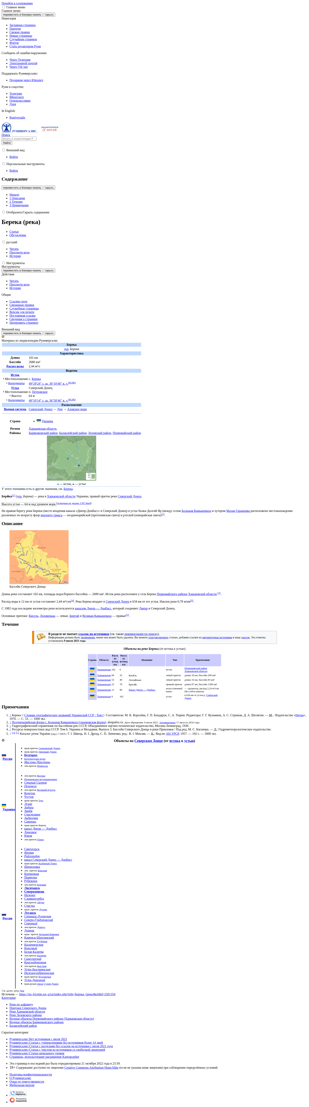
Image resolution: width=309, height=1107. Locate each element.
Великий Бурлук (46, 789)
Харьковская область (43, 428)
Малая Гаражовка (238, 510)
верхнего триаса (51, 515)
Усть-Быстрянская (37, 969)
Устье (15, 388)
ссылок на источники (93, 634)
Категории (9, 997)
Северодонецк (34, 891)
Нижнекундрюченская (39, 973)
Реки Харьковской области (27, 1011)
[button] (3, 7)
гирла (40, 983)
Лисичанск (32, 888)
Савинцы (30, 821)
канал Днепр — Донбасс (40, 828)
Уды (40, 800)
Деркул (41, 927)
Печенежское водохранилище (40, 779)
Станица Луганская (37, 916)
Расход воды (15, 366)
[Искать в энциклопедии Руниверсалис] (19, 139)
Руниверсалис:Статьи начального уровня (36, 1053)
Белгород (30, 755)
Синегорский (32, 958)
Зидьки (29, 807)
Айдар (40, 902)
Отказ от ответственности (26, 1081)
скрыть (49, 14)
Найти (7, 142)
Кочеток (29, 793)
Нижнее (29, 895)
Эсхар (28, 804)
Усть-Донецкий (34, 980)
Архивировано (167, 722)
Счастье (29, 905)
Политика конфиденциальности (30, 1074)
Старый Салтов (35, 782)
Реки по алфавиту (21, 1004)
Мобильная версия (21, 1085)
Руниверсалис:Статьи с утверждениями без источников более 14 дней (56, 1042)
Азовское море (77, 409)
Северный (30, 923)
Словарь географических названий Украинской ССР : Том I (64, 715)
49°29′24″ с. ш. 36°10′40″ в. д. (48, 383)
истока (174, 741)
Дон (59, 409)
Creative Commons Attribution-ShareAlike (91, 1067)
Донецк (29, 930)
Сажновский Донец (49, 748)
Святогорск (31, 849)
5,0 (13, 732)
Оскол (40, 839)
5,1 (17, 732)
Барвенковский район (43, 433)
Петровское (40, 392)
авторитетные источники (217, 637)
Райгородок (32, 856)
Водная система (15, 409)
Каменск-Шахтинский (39, 937)
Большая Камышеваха (196, 510)
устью (189, 741)
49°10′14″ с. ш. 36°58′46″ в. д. (48, 400)
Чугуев (29, 796)
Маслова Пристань (37, 762)
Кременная (31, 874)
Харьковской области (61, 496)
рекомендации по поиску (141, 634)
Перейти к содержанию (17, 3)
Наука (299, 715)
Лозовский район (99, 433)
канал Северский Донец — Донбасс (48, 859)
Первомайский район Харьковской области (195, 670)
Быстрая (41, 966)
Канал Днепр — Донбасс (142, 690)
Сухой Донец (51, 983)
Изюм (28, 835)
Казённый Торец (47, 863)
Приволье (30, 877)
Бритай (74, 616)
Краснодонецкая (35, 962)
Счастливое (32, 814)
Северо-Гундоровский (38, 920)
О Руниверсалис (20, 1078)
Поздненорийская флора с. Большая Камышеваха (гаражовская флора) (59, 722)
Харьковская (104, 669)
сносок (245, 637)
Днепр (143, 608)
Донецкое (30, 832)
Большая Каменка (49, 934)
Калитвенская (33, 944)
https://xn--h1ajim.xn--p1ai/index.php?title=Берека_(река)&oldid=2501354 (67, 994)
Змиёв (28, 811)
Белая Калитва (34, 951)
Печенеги (30, 786)
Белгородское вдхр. (35, 758)
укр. (66, 349)
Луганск (30, 912)
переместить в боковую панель (22, 14)
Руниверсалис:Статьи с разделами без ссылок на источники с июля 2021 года (61, 1046)
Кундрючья (44, 976)
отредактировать (158, 637)
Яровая (29, 852)
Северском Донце (148, 741)
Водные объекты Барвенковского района (36, 1022)
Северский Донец (40, 409)
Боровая (41, 884)
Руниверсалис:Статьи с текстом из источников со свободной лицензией (57, 1049)
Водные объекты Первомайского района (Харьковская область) (51, 1018)
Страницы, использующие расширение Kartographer (44, 1056)
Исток (15, 375)
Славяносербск (34, 898)
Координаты (16, 383)
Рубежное (30, 881)
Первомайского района (172, 594)
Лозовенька (47, 616)
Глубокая (42, 941)
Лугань (43, 909)
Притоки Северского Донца (27, 1008)
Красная (42, 870)
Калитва (41, 955)
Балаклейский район (73, 433)
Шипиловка (32, 866)
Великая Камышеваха (97, 616)
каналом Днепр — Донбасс (93, 608)
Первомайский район (127, 433)
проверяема (88, 637)
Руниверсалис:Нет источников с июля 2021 (38, 1039)
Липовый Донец (47, 751)
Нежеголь (42, 765)
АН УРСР (172, 733)
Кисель (33, 616)
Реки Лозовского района (25, 1015)
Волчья (41, 775)
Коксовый (30, 948)
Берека (36, 379)
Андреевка (31, 818)
